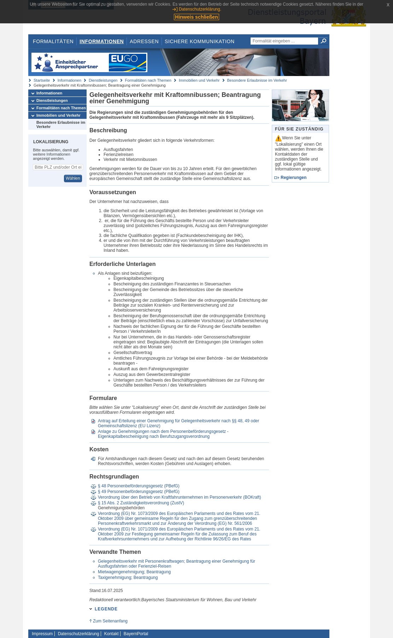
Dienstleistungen (103, 80)
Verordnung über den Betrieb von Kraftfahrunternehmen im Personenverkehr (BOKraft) (179, 497)
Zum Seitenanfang (110, 621)
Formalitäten (53, 41)
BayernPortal (136, 633)
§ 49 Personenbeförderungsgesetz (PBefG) (139, 491)
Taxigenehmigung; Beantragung (128, 577)
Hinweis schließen (196, 17)
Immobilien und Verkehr (199, 80)
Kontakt (111, 633)
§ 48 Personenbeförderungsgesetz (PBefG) (139, 485)
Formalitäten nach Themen (148, 80)
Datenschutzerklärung (78, 633)
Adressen (144, 41)
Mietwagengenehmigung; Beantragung (134, 571)
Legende (106, 609)
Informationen (102, 41)
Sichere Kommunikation (200, 41)
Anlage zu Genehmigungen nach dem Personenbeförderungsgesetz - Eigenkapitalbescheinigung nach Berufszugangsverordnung (163, 434)
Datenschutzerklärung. (200, 9)
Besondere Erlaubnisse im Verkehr (257, 80)
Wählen (73, 178)
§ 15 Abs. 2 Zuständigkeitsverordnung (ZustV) (141, 502)
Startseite (42, 80)
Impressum (42, 633)
